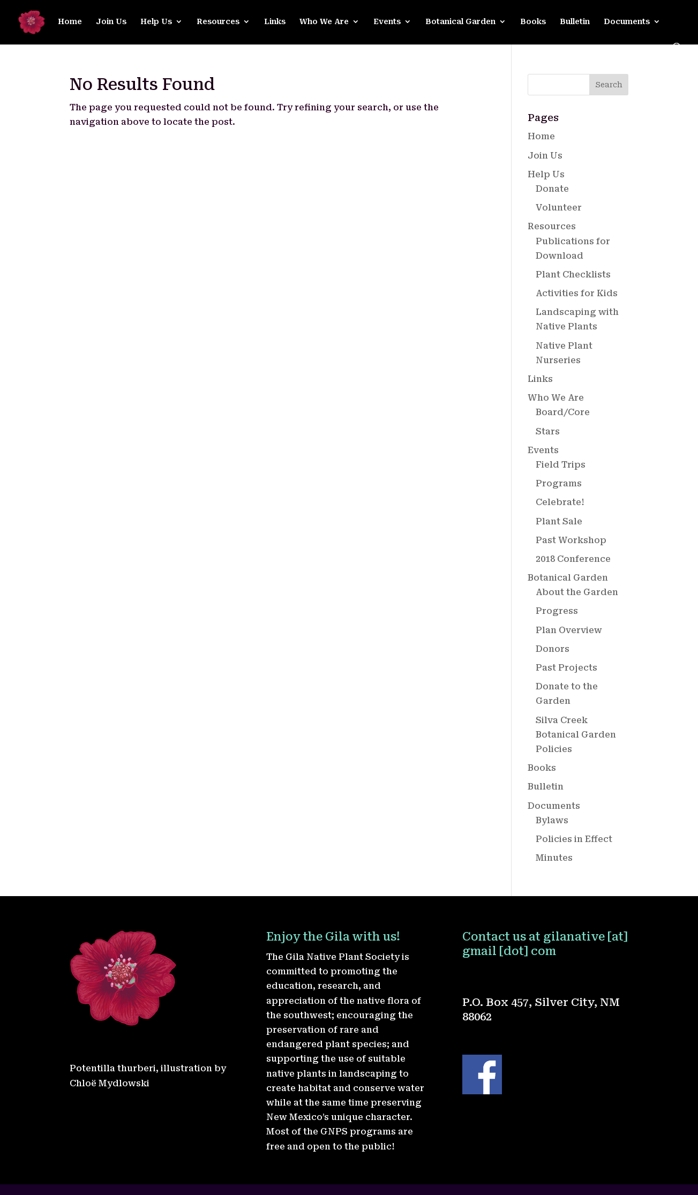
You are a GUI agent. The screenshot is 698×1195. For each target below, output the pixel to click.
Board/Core (563, 412)
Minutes (554, 858)
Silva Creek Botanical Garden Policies (576, 734)
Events (387, 22)
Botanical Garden (460, 22)
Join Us (111, 22)
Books (533, 22)
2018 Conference (573, 559)
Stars (548, 431)
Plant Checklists (573, 274)
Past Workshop (571, 540)
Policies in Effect (574, 839)
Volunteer (559, 207)
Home (70, 22)
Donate (552, 189)
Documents (627, 22)
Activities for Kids (577, 293)
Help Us (156, 22)
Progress (557, 611)
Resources (218, 22)
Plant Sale (559, 521)
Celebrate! (560, 502)
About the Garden (577, 592)
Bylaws (552, 820)
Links (275, 22)
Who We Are (324, 22)
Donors (552, 649)
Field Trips (561, 465)
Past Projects (566, 668)
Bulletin (575, 22)
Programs (559, 483)
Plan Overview (569, 630)
